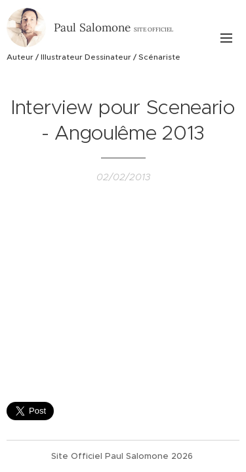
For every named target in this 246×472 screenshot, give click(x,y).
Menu (226, 38)
